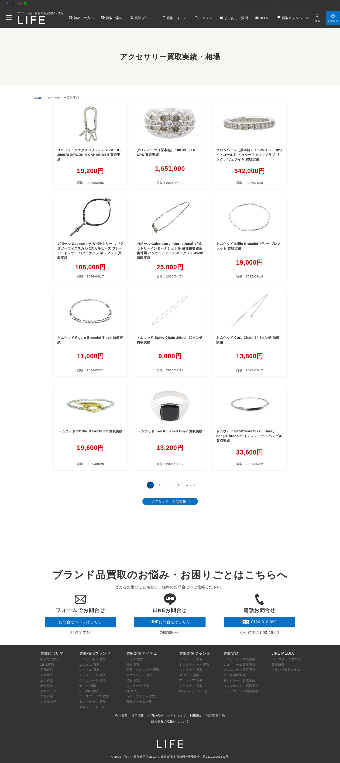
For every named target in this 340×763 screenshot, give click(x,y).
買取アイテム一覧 (139, 701)
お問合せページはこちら (80, 622)
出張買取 (46, 686)
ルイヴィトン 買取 (92, 659)
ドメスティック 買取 (194, 664)
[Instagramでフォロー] (19, 4)
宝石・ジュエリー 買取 (142, 669)
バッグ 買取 (134, 659)
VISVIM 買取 (88, 691)
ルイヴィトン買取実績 (239, 659)
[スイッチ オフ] (317, 18)
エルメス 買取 (89, 664)
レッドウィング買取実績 (241, 691)
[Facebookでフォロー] (7, 4)
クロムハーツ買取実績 (239, 669)
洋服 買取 (133, 680)
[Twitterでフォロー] (13, 4)
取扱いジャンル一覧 (193, 691)
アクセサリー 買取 (139, 675)
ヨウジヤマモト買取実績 (241, 686)
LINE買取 (47, 664)
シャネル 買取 (89, 669)
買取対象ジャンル (194, 653)
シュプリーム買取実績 (239, 664)
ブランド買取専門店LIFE (138, 756)
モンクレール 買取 (92, 701)
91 (179, 485)
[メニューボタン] (9, 18)
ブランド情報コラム (285, 669)
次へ (189, 485)
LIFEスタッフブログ (286, 659)
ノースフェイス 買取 (94, 696)
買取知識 (277, 664)
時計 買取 (133, 664)
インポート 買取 (191, 659)
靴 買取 (131, 691)
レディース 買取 (191, 686)
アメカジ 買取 (189, 675)
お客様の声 (48, 701)
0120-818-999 (259, 622)
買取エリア (48, 691)
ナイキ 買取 (87, 686)
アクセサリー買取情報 (169, 501)
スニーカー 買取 (138, 686)
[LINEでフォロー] (25, 4)
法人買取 (46, 680)
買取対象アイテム (142, 653)
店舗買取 (46, 675)
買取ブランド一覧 (92, 707)
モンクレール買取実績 (239, 680)
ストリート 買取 (191, 669)
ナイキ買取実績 (234, 675)
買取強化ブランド (94, 653)
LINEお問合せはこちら (170, 622)
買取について (52, 653)
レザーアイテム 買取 (141, 696)
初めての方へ (50, 659)
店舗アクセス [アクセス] (323, 4)
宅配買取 (46, 669)
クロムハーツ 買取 (92, 680)
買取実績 (46, 696)
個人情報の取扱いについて (170, 721)
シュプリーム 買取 (92, 675)
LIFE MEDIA (282, 653)
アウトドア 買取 (191, 680)
